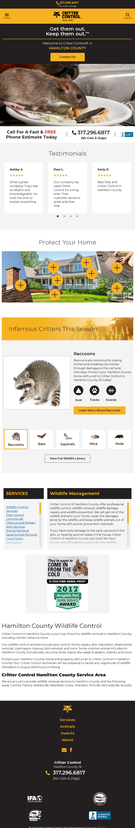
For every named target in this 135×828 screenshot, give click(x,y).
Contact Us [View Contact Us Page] (67, 57)
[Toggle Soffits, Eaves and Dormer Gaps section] (53, 267)
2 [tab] (64, 216)
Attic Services (15, 526)
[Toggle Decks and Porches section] (117, 288)
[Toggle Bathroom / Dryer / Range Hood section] (91, 273)
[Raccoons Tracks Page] (94, 394)
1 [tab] (58, 216)
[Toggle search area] (127, 16)
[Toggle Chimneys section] (20, 285)
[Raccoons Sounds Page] (111, 394)
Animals (67, 726)
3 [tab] (71, 216)
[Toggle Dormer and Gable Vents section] (86, 262)
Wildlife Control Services (17, 509)
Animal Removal (17, 530)
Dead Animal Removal (21, 534)
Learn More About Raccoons (99, 410)
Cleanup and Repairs (21, 522)
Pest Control (15, 515)
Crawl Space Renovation (14, 540)
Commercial (14, 519)
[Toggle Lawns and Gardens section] (54, 294)
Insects (67, 733)
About (67, 740)
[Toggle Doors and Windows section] (57, 280)
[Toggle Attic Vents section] (117, 268)
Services (67, 720)
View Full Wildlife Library (67, 458)
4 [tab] (77, 216)
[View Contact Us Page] (64, 750)
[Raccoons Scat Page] (78, 394)
